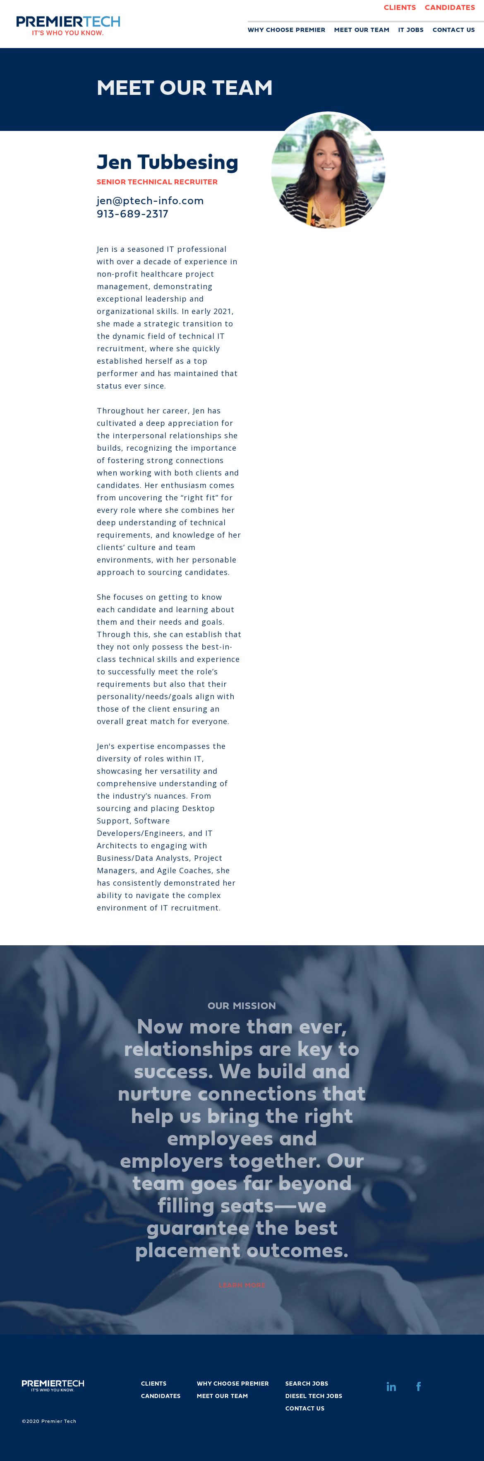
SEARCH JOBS (306, 1384)
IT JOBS (411, 30)
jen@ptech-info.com (150, 201)
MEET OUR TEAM (362, 30)
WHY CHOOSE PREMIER (287, 30)
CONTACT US (454, 30)
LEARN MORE (242, 1285)
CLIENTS (400, 8)
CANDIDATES (450, 8)
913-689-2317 (132, 214)
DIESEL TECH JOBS (314, 1396)
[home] (60, 17)
